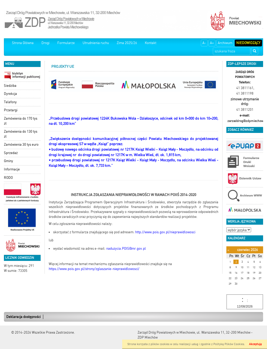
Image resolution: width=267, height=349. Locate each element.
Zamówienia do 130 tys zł (20, 134)
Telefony (10, 102)
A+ (212, 43)
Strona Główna (23, 43)
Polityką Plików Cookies (228, 344)
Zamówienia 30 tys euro (21, 144)
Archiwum (225, 43)
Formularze (66, 43)
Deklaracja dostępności (23, 317)
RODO (8, 178)
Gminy (8, 161)
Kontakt (150, 43)
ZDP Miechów (148, 337)
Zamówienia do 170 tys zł (20, 121)
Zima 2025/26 (127, 43)
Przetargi (10, 110)
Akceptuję (255, 344)
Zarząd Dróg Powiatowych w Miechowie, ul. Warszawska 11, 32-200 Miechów (194, 332)
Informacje (12, 169)
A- (204, 43)
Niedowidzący (248, 43)
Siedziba (10, 86)
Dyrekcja (10, 94)
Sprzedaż (11, 153)
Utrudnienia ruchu (96, 43)
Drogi (45, 43)
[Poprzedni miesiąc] (228, 250)
